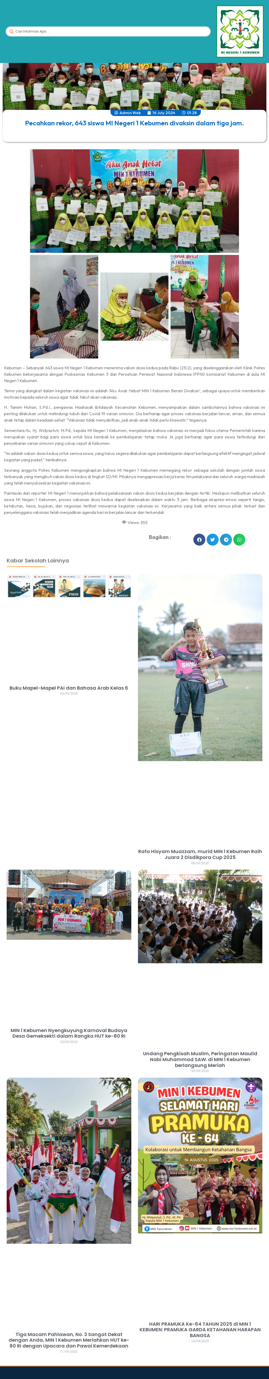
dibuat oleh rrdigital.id (11, 545)
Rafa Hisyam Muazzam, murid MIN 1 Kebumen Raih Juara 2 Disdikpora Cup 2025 (200, 854)
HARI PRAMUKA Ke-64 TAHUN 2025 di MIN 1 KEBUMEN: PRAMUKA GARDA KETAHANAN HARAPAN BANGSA (200, 1330)
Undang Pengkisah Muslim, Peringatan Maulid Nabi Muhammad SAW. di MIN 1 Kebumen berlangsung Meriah (200, 1059)
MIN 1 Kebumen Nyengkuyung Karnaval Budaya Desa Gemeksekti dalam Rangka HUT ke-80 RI (69, 1033)
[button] (199, 540)
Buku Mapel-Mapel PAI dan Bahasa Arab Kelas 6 (69, 688)
